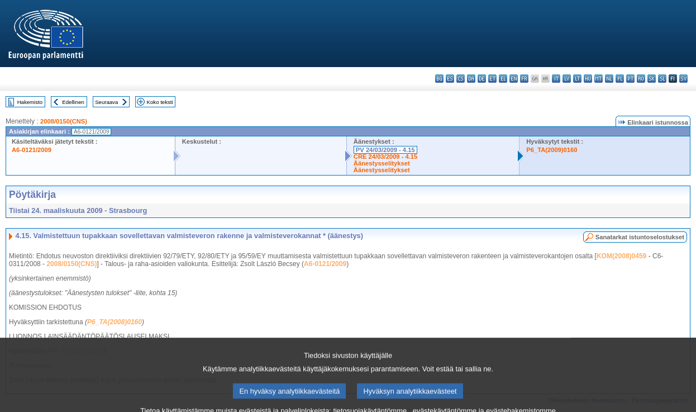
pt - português (630, 78)
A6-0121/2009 (31, 149)
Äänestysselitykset (382, 163)
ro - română (641, 78)
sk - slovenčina (651, 78)
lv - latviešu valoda (566, 78)
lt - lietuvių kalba (577, 78)
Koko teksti (160, 102)
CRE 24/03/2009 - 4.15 (385, 156)
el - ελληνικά (503, 78)
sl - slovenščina (662, 78)
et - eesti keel (492, 78)
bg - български (439, 78)
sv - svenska (683, 78)
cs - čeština (460, 78)
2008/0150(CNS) (63, 121)
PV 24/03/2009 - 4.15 (385, 149)
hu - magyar (588, 78)
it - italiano (556, 78)
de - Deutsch (482, 78)
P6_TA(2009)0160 (551, 149)
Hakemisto (29, 102)
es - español (450, 78)
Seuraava (106, 102)
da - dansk (471, 78)
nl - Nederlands (609, 78)
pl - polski (620, 78)
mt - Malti (598, 78)
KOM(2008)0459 (621, 256)
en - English (513, 78)
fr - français (524, 78)
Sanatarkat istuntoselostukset (639, 237)
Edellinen (73, 102)
